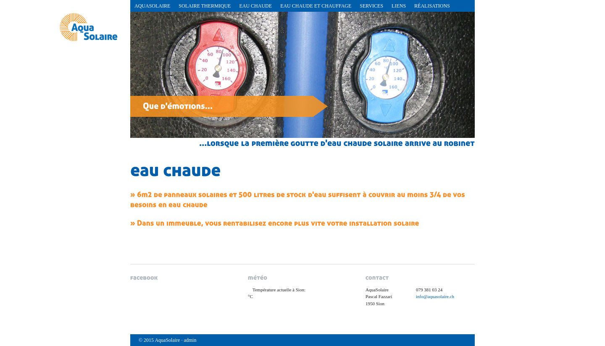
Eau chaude (255, 6)
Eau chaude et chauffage (315, 6)
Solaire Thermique (205, 6)
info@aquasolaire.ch (435, 296)
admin (190, 340)
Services (371, 6)
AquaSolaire (152, 6)
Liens (399, 6)
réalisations (432, 6)
